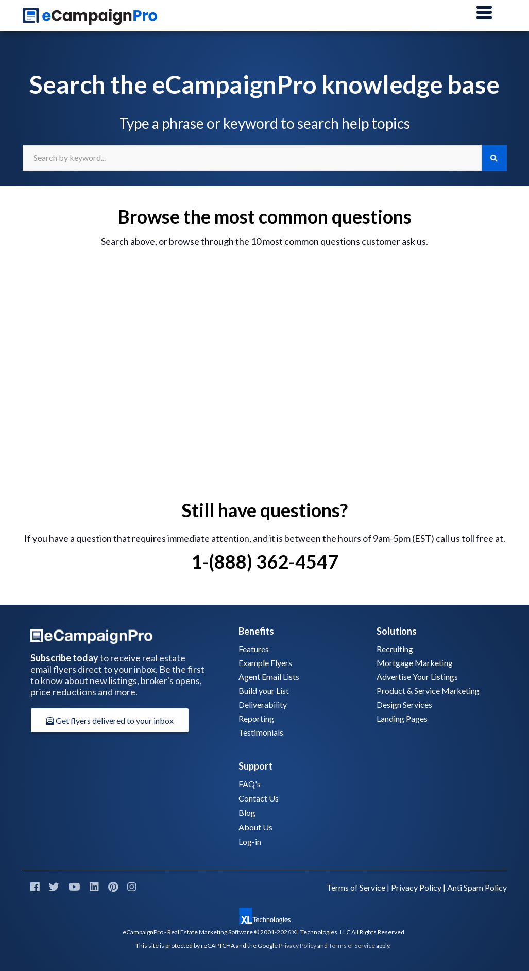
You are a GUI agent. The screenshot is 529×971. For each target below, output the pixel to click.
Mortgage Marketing (415, 663)
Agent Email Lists (268, 677)
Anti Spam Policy (477, 887)
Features (253, 649)
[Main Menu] (484, 13)
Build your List (263, 690)
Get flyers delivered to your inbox (110, 720)
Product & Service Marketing (428, 690)
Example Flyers (265, 663)
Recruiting (395, 649)
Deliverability (262, 704)
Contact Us (258, 798)
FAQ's (249, 784)
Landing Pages (402, 718)
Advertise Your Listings (417, 677)
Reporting (256, 718)
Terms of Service (356, 887)
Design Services (404, 704)
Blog (246, 812)
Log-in (249, 841)
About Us (255, 827)
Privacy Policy (416, 887)
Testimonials (260, 732)
